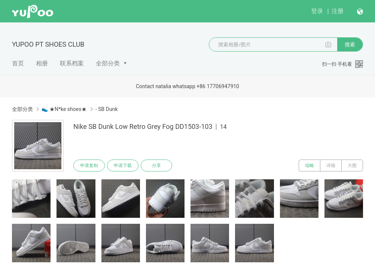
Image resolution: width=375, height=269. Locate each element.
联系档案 (72, 63)
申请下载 (123, 165)
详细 (330, 165)
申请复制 (89, 165)
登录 (317, 11)
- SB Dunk (106, 109)
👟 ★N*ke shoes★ (64, 109)
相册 (42, 63)
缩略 (309, 165)
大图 (352, 165)
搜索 (350, 44)
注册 (338, 11)
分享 (156, 165)
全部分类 (108, 63)
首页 (18, 63)
